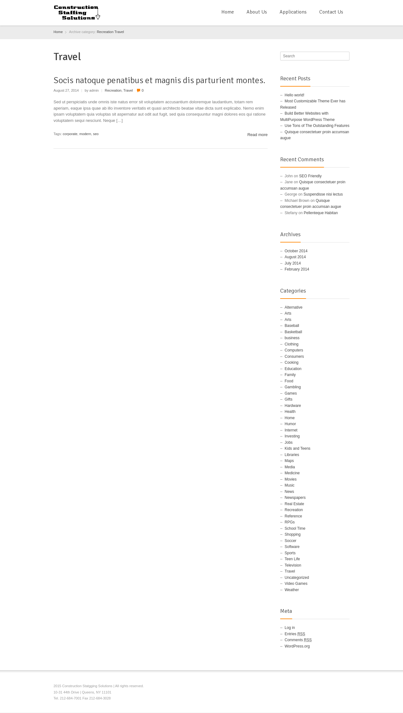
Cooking (291, 362)
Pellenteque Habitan (321, 213)
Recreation (105, 32)
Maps (289, 461)
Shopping (293, 534)
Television (293, 565)
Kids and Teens (297, 448)
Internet (291, 430)
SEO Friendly (310, 176)
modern (85, 134)
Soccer (290, 541)
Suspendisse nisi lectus (323, 194)
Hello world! (294, 95)
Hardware (293, 405)
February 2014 (297, 269)
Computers (294, 350)
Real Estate (294, 504)
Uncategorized (297, 577)
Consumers (294, 356)
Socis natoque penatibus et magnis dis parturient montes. (159, 80)
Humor (290, 424)
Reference (293, 516)
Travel (119, 32)
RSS (345, 687)
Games (291, 393)
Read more (257, 134)
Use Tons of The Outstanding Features (317, 125)
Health (290, 411)
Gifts (288, 399)
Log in (290, 627)
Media (290, 467)
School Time (295, 528)
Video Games (296, 583)
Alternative (294, 307)
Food (289, 381)
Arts (288, 313)
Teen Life (292, 559)
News (289, 491)
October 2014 (296, 251)
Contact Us (331, 12)
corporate (70, 134)
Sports (290, 553)
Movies (291, 479)
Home (227, 12)
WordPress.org (297, 646)
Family (290, 375)
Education (293, 369)
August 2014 (295, 257)
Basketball (293, 332)
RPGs (290, 522)
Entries (295, 634)
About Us (257, 12)
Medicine (292, 473)
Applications (293, 12)
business (292, 338)
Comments (298, 640)
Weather (292, 590)
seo (96, 134)
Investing (292, 436)
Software (292, 547)
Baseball (292, 325)
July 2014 (293, 263)
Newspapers (295, 497)
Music (289, 485)
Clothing (291, 344)
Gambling (293, 387)
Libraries (292, 455)
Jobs (288, 442)
